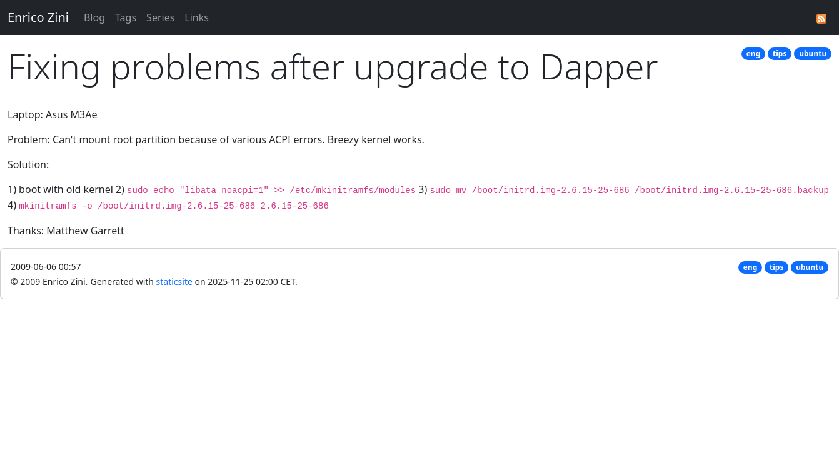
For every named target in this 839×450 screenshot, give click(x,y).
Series (160, 17)
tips (779, 53)
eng (753, 53)
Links (196, 17)
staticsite (174, 282)
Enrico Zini (38, 17)
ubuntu (812, 53)
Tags (125, 17)
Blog (94, 17)
